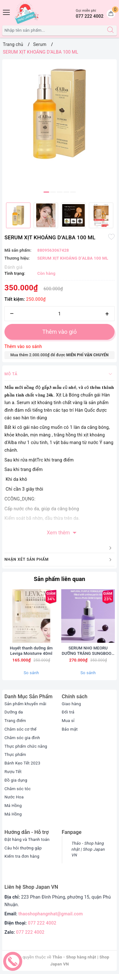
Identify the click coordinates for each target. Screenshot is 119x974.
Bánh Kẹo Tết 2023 (22, 763)
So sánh (31, 672)
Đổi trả (68, 712)
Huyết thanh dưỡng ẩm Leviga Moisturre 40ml (31, 651)
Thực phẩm (15, 754)
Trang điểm (15, 720)
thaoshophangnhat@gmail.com (50, 913)
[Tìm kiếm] (110, 30)
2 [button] (53, 192)
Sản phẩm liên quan (59, 579)
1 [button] (46, 192)
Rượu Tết (13, 771)
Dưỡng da (13, 712)
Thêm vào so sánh (23, 346)
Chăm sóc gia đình (22, 737)
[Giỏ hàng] (111, 14)
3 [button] (60, 192)
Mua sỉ (68, 720)
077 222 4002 (42, 923)
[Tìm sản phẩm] (53, 30)
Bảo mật (70, 729)
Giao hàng (71, 703)
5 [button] (73, 192)
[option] (59, 112)
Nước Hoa (14, 797)
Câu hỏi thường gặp (23, 848)
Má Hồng (13, 805)
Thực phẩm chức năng (25, 746)
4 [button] (66, 192)
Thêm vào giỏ (59, 331)
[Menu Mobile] (6, 11)
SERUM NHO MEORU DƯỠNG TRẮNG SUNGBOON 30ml (88, 651)
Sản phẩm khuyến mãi (25, 703)
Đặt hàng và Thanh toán (27, 839)
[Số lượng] (59, 313)
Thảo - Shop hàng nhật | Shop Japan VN (88, 849)
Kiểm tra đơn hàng (21, 856)
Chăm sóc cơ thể (20, 729)
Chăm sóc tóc (17, 788)
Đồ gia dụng (15, 780)
